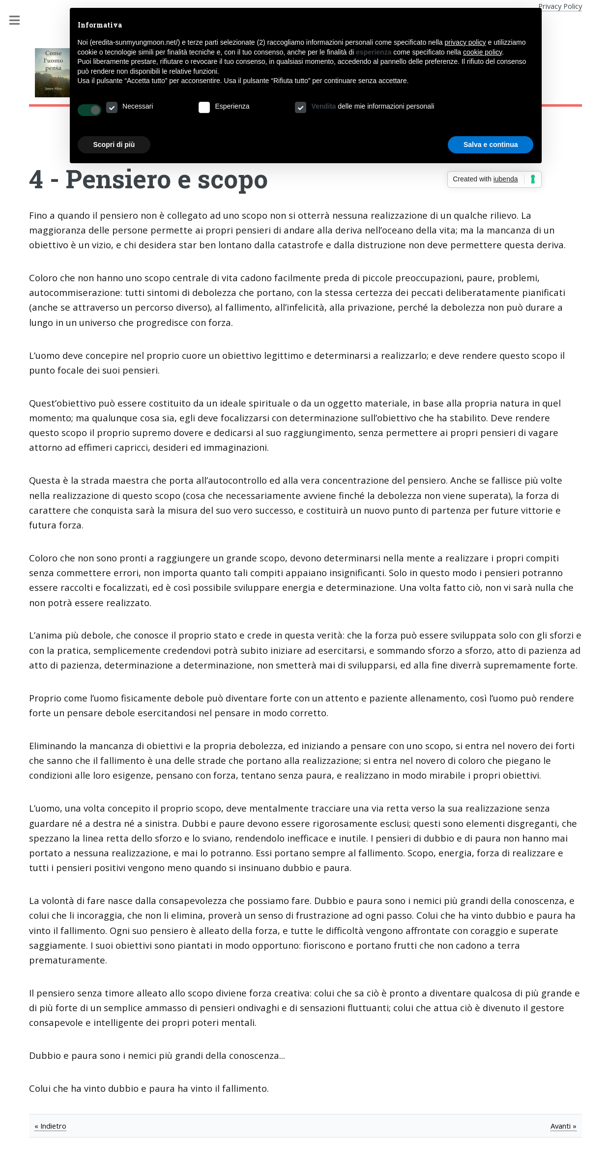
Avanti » (564, 1126)
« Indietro (50, 1126)
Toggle (19, 20)
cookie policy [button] (482, 52)
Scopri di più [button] (114, 144)
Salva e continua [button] (491, 144)
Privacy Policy (560, 6)
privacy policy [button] (465, 42)
